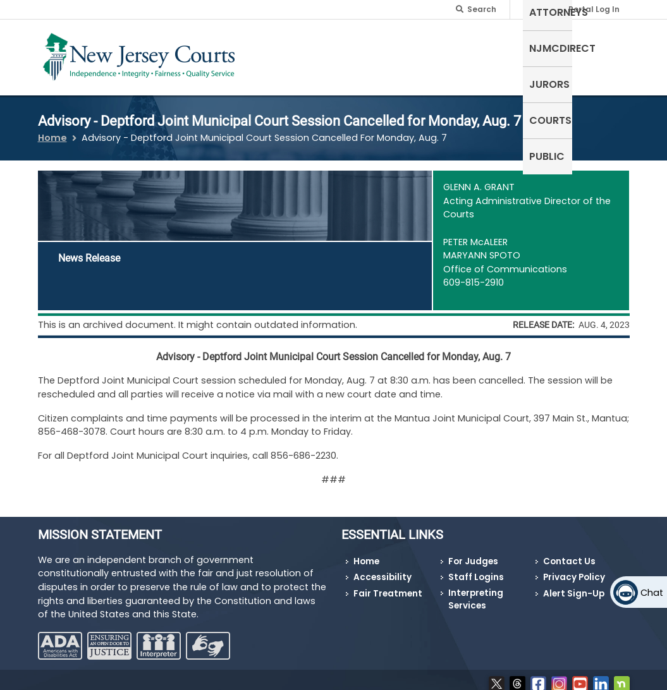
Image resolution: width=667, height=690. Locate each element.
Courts (554, 47)
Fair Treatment (387, 586)
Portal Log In (594, 9)
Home (52, 130)
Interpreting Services (475, 591)
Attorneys (358, 47)
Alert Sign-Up (573, 586)
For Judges (473, 553)
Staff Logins (476, 570)
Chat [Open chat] (651, 592)
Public (605, 47)
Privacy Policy (574, 570)
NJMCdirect (434, 47)
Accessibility (382, 570)
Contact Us (569, 553)
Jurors (500, 47)
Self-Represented (275, 55)
